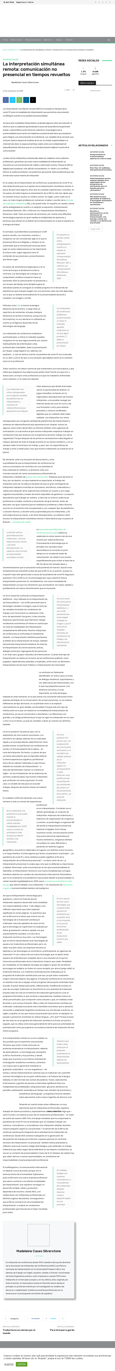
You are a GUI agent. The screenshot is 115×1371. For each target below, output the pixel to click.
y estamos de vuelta (21, 522)
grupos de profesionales (37, 477)
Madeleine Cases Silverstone (25, 82)
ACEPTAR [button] (22, 1364)
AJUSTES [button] (9, 1364)
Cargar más (95, 229)
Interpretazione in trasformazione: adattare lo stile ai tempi (100, 156)
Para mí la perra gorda (62, 1330)
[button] (109, 40)
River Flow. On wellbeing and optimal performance (101, 169)
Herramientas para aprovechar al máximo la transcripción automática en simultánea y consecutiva (101, 201)
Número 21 (14, 49)
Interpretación (10, 60)
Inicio (5, 49)
